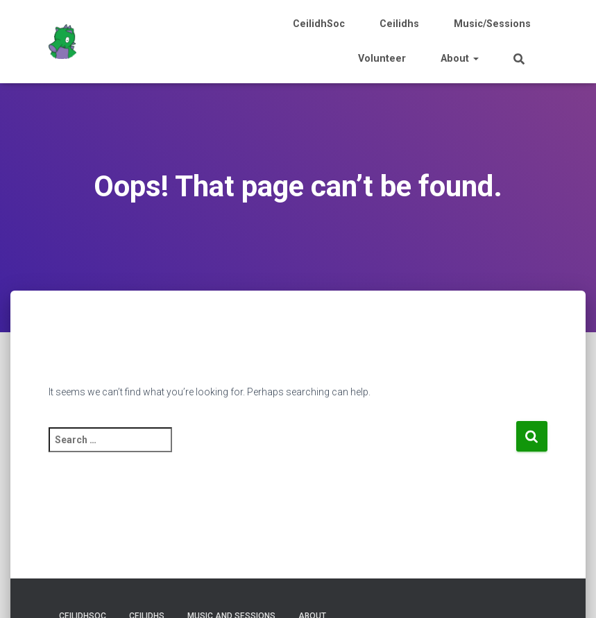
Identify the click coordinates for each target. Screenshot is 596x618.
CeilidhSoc (319, 24)
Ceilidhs (399, 24)
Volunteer (382, 59)
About (460, 59)
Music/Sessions (492, 24)
